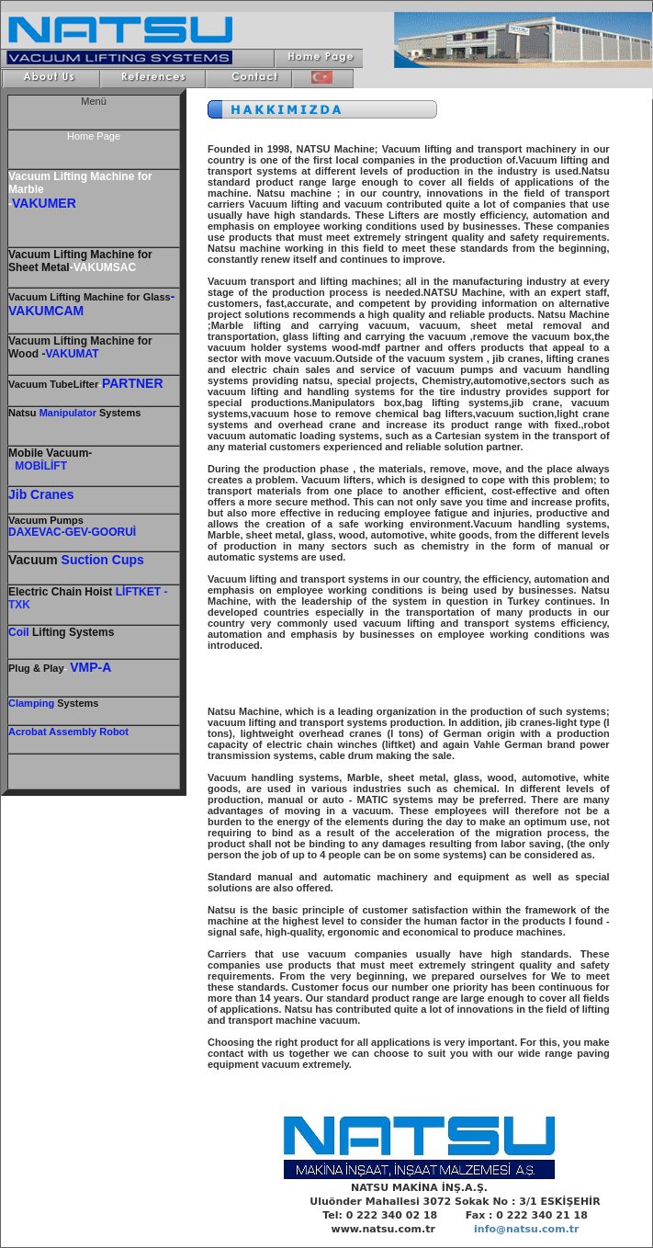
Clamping (31, 703)
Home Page (93, 136)
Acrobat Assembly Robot (68, 731)
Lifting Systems (61, 632)
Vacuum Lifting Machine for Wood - (80, 347)
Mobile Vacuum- (50, 453)
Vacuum (46, 520)
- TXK (87, 598)
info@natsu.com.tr (526, 1229)
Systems (76, 703)
